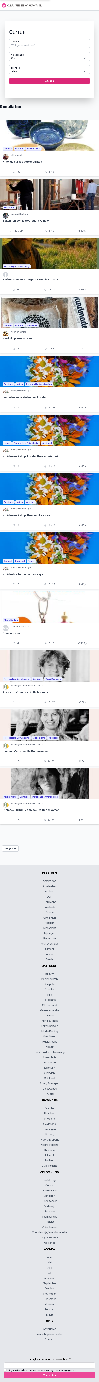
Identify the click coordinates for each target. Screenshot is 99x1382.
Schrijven (49, 1067)
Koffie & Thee (49, 1020)
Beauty (49, 973)
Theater (49, 1093)
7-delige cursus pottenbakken (22, 161)
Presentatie (49, 1057)
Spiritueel (49, 1078)
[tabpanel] (49, 57)
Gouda (50, 912)
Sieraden (49, 1073)
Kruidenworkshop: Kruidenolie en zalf (27, 515)
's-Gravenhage (50, 943)
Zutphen (49, 954)
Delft (49, 896)
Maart (49, 1314)
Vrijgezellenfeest (49, 1237)
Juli (49, 1272)
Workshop (49, 1242)
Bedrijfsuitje (49, 1180)
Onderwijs (49, 1206)
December (49, 1299)
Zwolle (49, 959)
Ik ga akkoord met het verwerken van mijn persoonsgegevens (42, 1370)
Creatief (49, 989)
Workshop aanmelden (49, 1334)
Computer (49, 984)
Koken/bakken (49, 1026)
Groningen (49, 917)
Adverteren (49, 1329)
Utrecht (49, 949)
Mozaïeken (49, 1036)
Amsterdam (49, 886)
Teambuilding (49, 1216)
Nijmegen (49, 933)
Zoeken (15, 41)
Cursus (49, 1185)
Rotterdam (49, 938)
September (49, 1283)
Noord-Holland (49, 1144)
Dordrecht (50, 901)
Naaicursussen (12, 633)
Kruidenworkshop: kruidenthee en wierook (30, 456)
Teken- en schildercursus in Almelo (26, 220)
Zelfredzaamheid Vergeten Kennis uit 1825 (30, 279)
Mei (49, 1262)
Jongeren (49, 1195)
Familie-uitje (49, 1190)
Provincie (15, 68)
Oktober (49, 1288)
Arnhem (49, 891)
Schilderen (49, 1062)
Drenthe (49, 1108)
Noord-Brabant (49, 1139)
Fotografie (49, 999)
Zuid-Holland (49, 1165)
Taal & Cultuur (49, 1088)
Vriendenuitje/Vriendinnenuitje (49, 1232)
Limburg (49, 1134)
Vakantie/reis (49, 1227)
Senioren (49, 1211)
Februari (49, 1309)
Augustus (49, 1278)
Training (49, 1221)
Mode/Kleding (49, 1031)
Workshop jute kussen (17, 338)
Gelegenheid (17, 55)
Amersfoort (49, 881)
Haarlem (49, 922)
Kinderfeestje (49, 1201)
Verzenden (49, 1375)
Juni (49, 1267)
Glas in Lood (49, 1005)
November (49, 1293)
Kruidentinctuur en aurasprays (23, 574)
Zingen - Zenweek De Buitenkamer (25, 751)
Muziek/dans (49, 1041)
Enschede (49, 907)
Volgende (10, 848)
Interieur (49, 1015)
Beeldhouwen (49, 979)
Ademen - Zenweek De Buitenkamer (26, 692)
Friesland (49, 1118)
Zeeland (49, 1160)
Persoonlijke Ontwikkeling (50, 1052)
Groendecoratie (49, 1010)
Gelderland (49, 1124)
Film (49, 994)
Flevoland (49, 1113)
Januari (49, 1304)
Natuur (50, 1046)
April (49, 1257)
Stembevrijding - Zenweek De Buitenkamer (31, 810)
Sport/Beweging (49, 1083)
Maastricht (49, 928)
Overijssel (49, 1150)
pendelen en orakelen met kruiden (25, 397)
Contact (49, 1339)
